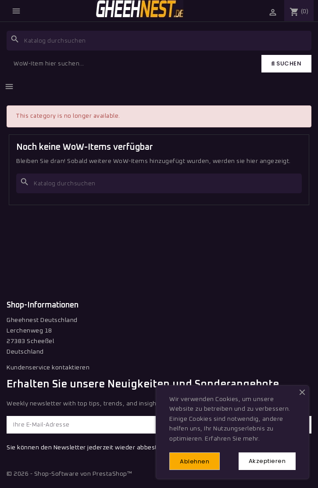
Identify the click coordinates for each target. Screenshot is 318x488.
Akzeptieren (267, 461)
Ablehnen (194, 461)
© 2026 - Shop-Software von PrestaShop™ (69, 474)
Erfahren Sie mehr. (232, 439)
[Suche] (159, 41)
